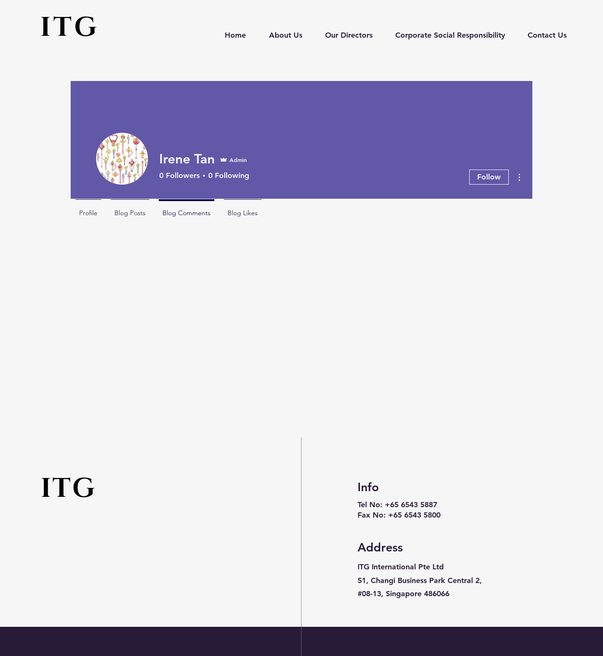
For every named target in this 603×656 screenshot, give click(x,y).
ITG (69, 28)
